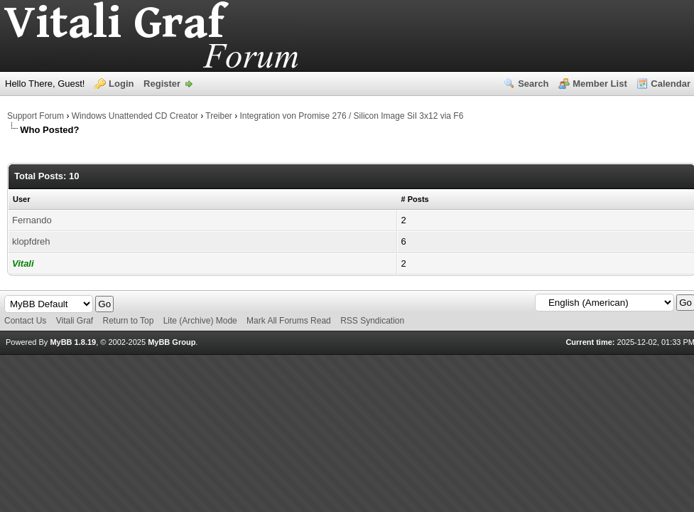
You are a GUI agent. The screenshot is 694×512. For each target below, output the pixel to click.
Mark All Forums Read (288, 321)
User (21, 199)
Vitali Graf (74, 321)
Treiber (218, 116)
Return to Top (128, 321)
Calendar (670, 83)
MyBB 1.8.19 (73, 342)
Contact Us (25, 321)
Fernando (32, 220)
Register (161, 83)
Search (533, 83)
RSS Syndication (372, 321)
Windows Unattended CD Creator (135, 116)
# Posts (415, 199)
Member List (600, 83)
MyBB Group (171, 342)
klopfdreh (31, 241)
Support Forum (35, 116)
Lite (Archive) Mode (200, 321)
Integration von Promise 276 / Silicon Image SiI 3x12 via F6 (352, 116)
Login (121, 83)
